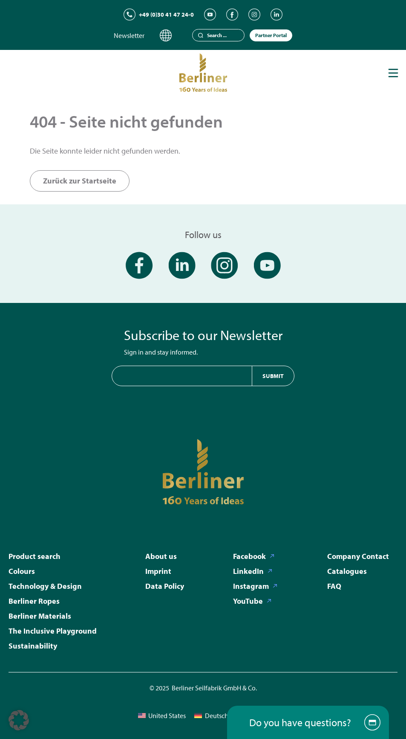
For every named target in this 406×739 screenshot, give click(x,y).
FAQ (334, 586)
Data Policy (164, 586)
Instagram (251, 586)
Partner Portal (271, 35)
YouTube (248, 601)
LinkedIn (248, 571)
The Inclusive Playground (53, 631)
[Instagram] (254, 14)
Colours (22, 571)
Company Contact (358, 556)
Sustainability (33, 646)
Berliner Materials (40, 616)
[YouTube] (210, 14)
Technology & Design (45, 586)
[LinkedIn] (276, 14)
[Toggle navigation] (393, 73)
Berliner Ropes (34, 601)
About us (161, 556)
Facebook (249, 556)
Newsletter (129, 35)
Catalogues (347, 571)
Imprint (158, 571)
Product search (34, 556)
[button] (18, 720)
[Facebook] (232, 14)
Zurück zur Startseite (79, 181)
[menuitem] (162, 715)
